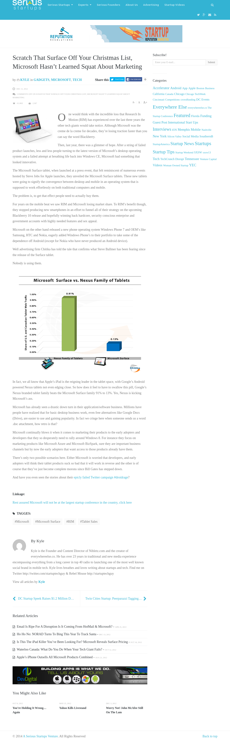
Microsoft (61, 80)
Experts (83, 4)
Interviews (162, 129)
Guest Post (160, 122)
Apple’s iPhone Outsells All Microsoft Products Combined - (60, 657)
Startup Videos (174, 4)
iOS (174, 129)
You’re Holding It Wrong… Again (29, 710)
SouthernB (206, 136)
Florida (195, 116)
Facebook (136, 79)
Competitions (172, 99)
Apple (192, 88)
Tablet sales (89, 521)
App (185, 88)
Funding (205, 116)
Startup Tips (163, 151)
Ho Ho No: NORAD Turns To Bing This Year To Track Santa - (61, 634)
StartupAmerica (161, 144)
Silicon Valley (174, 136)
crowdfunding (188, 99)
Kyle (23, 80)
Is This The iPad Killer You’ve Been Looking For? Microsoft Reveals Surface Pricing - (77, 642)
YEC (192, 165)
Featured (182, 115)
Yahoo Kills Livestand (72, 707)
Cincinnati (158, 99)
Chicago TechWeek (195, 94)
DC (198, 99)
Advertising (151, 4)
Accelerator (161, 88)
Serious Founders (108, 4)
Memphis (184, 129)
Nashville (206, 129)
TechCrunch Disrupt (172, 159)
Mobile (196, 129)
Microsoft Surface (48, 521)
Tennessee (192, 159)
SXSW (198, 152)
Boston (200, 88)
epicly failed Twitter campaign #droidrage (101, 477)
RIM (71, 521)
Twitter (119, 79)
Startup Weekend (184, 152)
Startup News (182, 143)
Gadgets (41, 80)
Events (205, 99)
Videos (157, 165)
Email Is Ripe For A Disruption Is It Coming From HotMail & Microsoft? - (69, 626)
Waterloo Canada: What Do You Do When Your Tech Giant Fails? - (64, 649)
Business (210, 88)
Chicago (179, 94)
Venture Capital (208, 159)
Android (175, 88)
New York (160, 136)
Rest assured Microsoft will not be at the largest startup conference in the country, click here (72, 502)
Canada (169, 94)
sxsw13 (207, 152)
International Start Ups (183, 122)
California (158, 93)
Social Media (190, 136)
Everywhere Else (170, 107)
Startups (203, 143)
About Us (132, 4)
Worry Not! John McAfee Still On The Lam (124, 710)
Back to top (210, 736)
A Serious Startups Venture (40, 736)
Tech (77, 80)
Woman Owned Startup (175, 165)
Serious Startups (59, 4)
